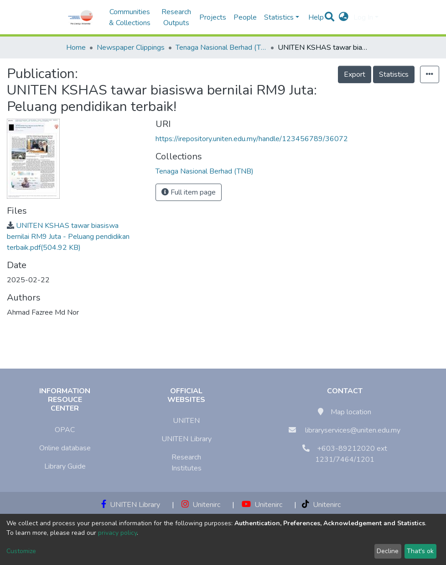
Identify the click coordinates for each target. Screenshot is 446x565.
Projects (212, 17)
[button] (344, 17)
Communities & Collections (129, 17)
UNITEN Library (186, 439)
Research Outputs (176, 17)
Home (76, 47)
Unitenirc (201, 505)
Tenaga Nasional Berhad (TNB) (221, 47)
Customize (21, 551)
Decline (388, 551)
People (245, 17)
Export (354, 74)
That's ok (420, 551)
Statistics (394, 74)
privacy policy (117, 532)
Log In (363, 17)
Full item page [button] (188, 192)
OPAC (65, 430)
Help (313, 17)
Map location (351, 412)
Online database (65, 448)
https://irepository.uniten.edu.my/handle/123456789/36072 (252, 139)
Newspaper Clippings (131, 47)
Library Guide (65, 466)
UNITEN (186, 421)
